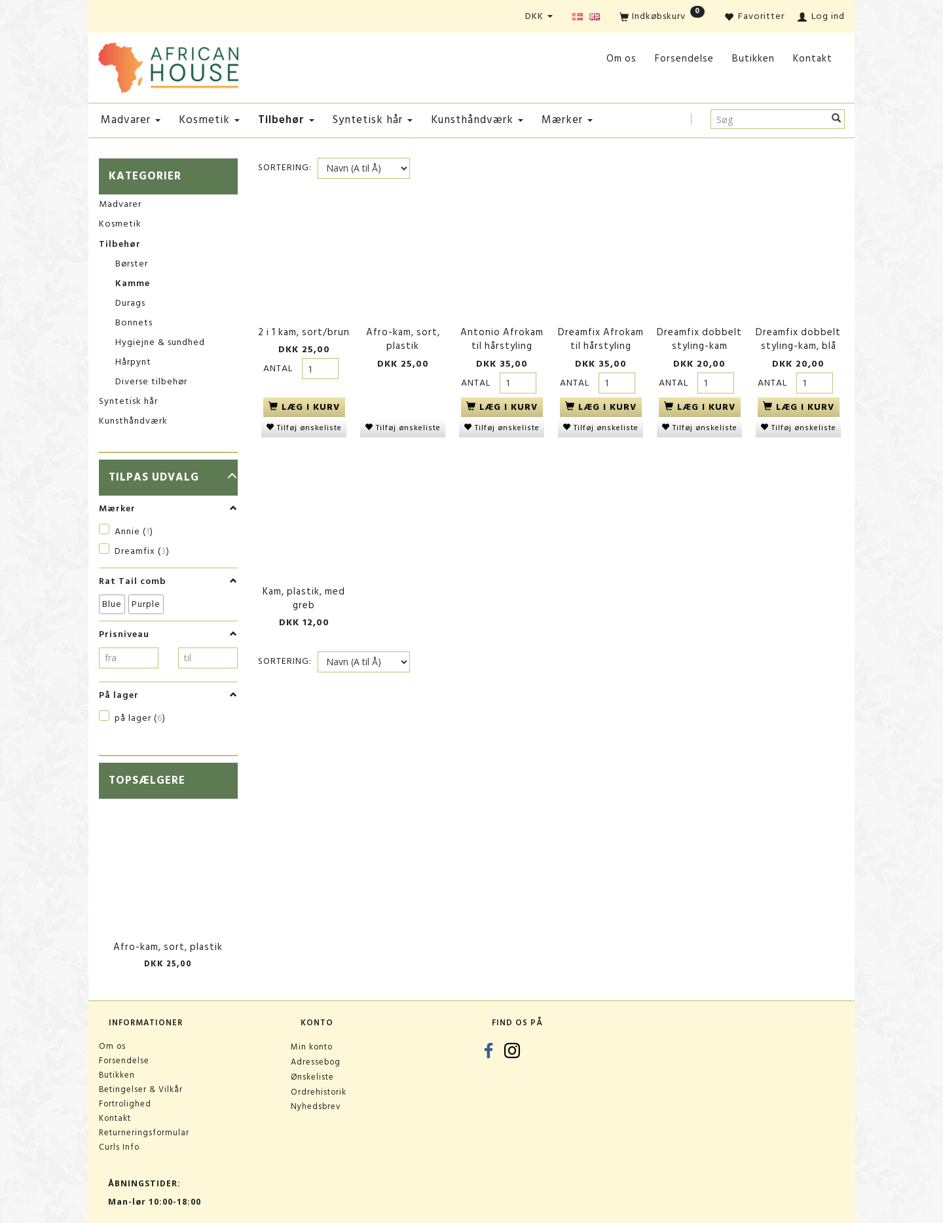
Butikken (753, 58)
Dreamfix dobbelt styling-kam (699, 335)
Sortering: (285, 167)
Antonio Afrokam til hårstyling (502, 335)
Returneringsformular (144, 1132)
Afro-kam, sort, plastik (168, 947)
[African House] (168, 65)
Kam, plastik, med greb (304, 589)
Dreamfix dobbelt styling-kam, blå (798, 335)
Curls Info (119, 1147)
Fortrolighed (125, 1103)
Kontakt (812, 58)
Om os (621, 58)
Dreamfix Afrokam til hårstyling (601, 335)
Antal (279, 364)
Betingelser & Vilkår (141, 1089)
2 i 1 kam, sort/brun (304, 328)
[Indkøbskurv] (662, 17)
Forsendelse (684, 58)
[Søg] (836, 119)
